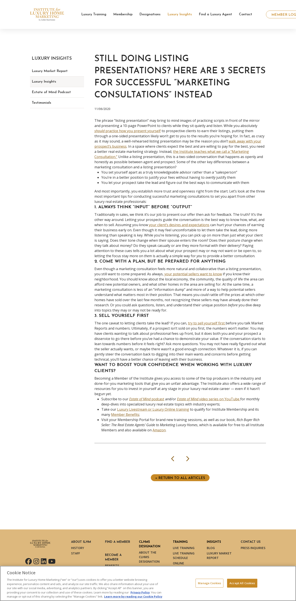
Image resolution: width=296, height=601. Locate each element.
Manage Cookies (209, 583)
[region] (148, 583)
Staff (75, 553)
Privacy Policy (140, 592)
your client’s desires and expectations (179, 224)
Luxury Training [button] (93, 14)
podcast (146, 399)
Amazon (159, 430)
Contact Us (251, 542)
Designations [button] (150, 14)
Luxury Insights (44, 81)
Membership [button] (122, 14)
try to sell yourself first (207, 323)
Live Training (183, 548)
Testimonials (41, 103)
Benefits (112, 565)
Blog (211, 548)
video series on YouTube (208, 399)
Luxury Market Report (50, 71)
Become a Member (113, 557)
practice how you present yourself (127, 130)
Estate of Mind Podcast (51, 92)
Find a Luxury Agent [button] (215, 14)
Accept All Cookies (242, 583)
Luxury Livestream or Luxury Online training (153, 409)
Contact (245, 14)
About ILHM (81, 542)
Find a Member (117, 542)
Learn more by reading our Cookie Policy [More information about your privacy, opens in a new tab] (133, 596)
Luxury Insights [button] (179, 14)
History (77, 548)
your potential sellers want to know (193, 274)
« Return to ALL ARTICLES (180, 478)
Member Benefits (125, 414)
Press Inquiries (253, 548)
